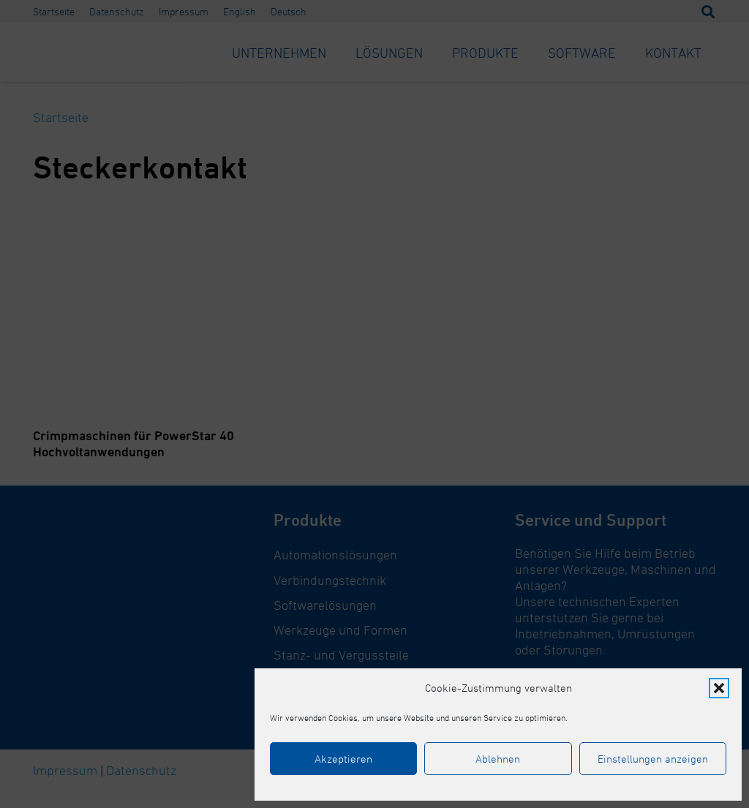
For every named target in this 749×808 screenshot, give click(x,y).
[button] (719, 688)
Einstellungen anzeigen (653, 758)
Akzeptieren (343, 758)
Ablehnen (497, 758)
